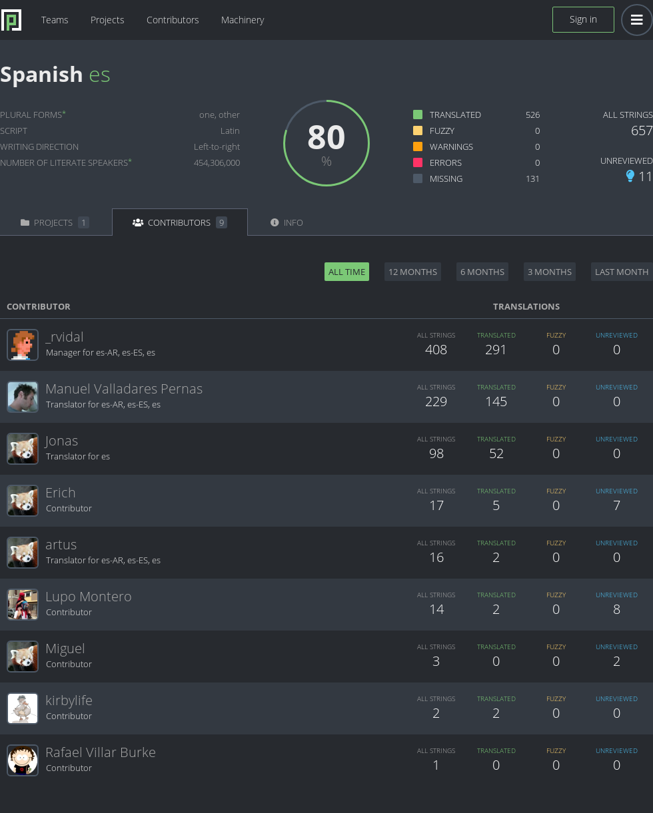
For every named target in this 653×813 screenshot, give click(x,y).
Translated (455, 115)
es (100, 73)
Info (287, 222)
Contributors (173, 19)
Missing (446, 178)
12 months (412, 272)
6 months (482, 272)
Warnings (451, 146)
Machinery (242, 19)
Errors (446, 162)
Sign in (583, 19)
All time (346, 272)
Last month (622, 272)
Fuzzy (442, 130)
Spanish (41, 73)
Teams (55, 19)
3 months (550, 272)
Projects (108, 19)
